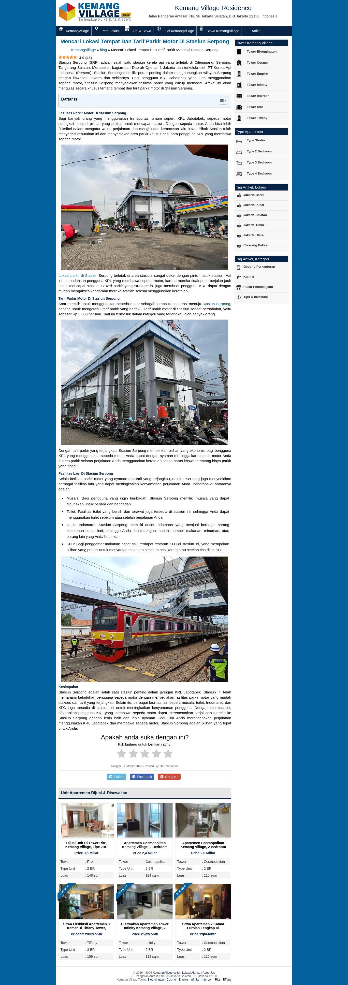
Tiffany (227, 979)
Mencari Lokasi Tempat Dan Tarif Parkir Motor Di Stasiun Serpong (144, 41)
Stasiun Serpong (216, 304)
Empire (183, 979)
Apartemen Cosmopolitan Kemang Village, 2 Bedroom (145, 845)
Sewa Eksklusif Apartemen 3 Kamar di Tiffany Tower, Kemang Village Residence (86, 928)
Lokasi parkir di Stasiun (77, 275)
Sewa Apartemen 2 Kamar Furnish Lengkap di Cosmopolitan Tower (203, 928)
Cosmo (171, 979)
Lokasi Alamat (191, 972)
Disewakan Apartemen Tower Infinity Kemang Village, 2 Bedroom (145, 928)
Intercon (207, 979)
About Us (209, 972)
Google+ (169, 777)
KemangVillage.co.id (166, 972)
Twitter (116, 777)
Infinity (194, 979)
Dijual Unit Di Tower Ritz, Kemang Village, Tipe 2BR (86, 845)
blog (103, 50)
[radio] (121, 754)
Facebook (142, 777)
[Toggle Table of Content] (220, 100)
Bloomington (156, 979)
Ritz (217, 979)
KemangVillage (83, 50)
